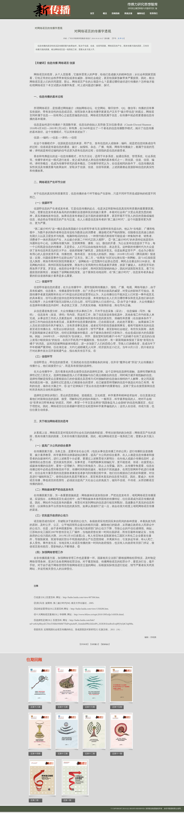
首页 (92, 13)
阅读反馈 (128, 13)
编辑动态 (141, 13)
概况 (105, 13)
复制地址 (105, 644)
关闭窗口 (94, 644)
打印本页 (84, 644)
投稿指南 (116, 13)
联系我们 (154, 13)
